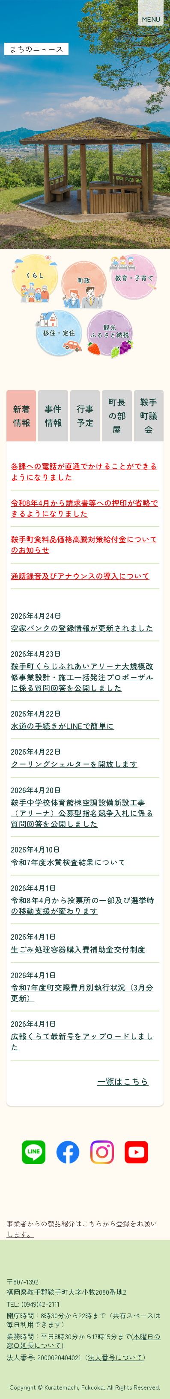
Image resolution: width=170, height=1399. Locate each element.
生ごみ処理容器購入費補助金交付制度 (78, 949)
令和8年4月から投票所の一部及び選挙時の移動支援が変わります (83, 905)
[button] (151, 13)
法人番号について (115, 1357)
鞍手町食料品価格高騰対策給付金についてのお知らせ (84, 544)
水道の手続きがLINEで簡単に (62, 725)
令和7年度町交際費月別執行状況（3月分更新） (82, 992)
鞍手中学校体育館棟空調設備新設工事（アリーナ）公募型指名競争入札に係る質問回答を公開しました (82, 813)
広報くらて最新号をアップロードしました (82, 1041)
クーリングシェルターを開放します (74, 763)
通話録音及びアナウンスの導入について (80, 575)
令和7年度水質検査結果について (68, 862)
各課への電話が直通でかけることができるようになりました (84, 471)
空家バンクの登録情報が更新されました (82, 628)
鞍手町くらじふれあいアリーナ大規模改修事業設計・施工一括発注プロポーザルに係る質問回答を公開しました (82, 677)
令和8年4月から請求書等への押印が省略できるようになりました (84, 508)
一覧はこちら (123, 1081)
